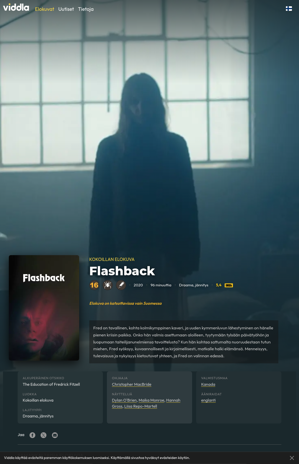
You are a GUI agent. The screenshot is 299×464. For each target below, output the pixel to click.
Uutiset (66, 9)
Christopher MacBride (131, 384)
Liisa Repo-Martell (140, 406)
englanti (208, 400)
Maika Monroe (151, 400)
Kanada (208, 384)
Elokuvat (44, 9)
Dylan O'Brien (124, 400)
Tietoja (86, 9)
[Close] (292, 458)
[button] (289, 8)
